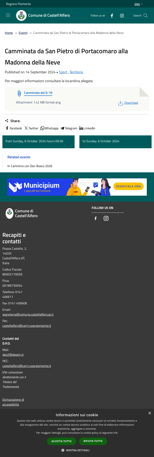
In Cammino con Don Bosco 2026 (29, 166)
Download (127, 102)
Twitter (31, 128)
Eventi (23, 32)
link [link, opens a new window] (115, 433)
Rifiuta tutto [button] (93, 441)
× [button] (149, 413)
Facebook (13, 128)
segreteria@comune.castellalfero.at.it (28, 314)
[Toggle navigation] (8, 15)
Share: (12, 121)
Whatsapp (49, 128)
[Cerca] (145, 15)
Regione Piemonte (18, 3)
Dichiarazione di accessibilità (13, 402)
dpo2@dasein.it (13, 354)
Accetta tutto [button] (62, 441)
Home (9, 32)
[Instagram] (120, 15)
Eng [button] (139, 4)
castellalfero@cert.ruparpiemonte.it (26, 325)
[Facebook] (110, 15)
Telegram (68, 128)
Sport (63, 72)
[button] (77, 450)
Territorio (76, 72)
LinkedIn (87, 128)
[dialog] (77, 433)
